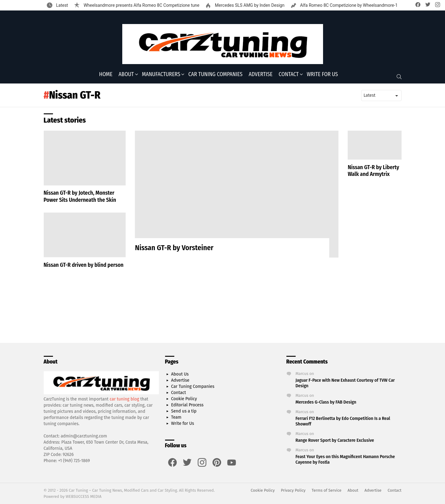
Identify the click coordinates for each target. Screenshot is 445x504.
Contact (289, 74)
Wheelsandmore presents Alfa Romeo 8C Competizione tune (141, 5)
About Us (180, 374)
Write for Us (322, 74)
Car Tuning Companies (215, 74)
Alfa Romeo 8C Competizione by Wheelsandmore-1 (348, 5)
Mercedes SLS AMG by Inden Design (249, 5)
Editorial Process (187, 405)
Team (176, 417)
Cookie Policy (184, 398)
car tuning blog (124, 399)
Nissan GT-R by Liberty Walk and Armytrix (373, 171)
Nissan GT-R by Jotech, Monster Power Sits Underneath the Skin (80, 196)
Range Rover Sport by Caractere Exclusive (335, 440)
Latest (61, 5)
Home (105, 74)
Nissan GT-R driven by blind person (84, 265)
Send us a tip (184, 411)
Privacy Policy (293, 490)
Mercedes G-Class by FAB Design (326, 402)
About (126, 74)
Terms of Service (326, 490)
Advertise (261, 74)
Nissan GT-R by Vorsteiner (174, 247)
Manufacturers (161, 74)
